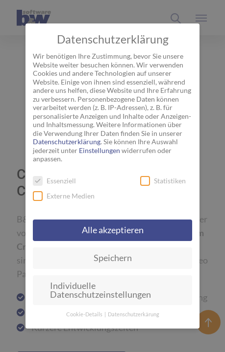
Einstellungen (99, 150)
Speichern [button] (113, 258)
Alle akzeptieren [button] (113, 230)
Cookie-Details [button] (84, 314)
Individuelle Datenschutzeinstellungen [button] (100, 290)
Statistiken (163, 180)
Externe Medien (64, 195)
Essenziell (54, 180)
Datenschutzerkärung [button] (133, 314)
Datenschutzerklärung (66, 141)
